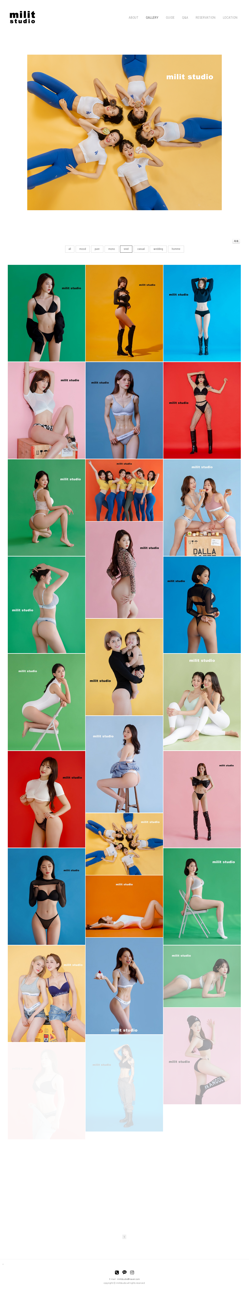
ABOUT (134, 17)
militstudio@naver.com (128, 1279)
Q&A (185, 17)
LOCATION (230, 17)
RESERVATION (206, 17)
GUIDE (170, 17)
